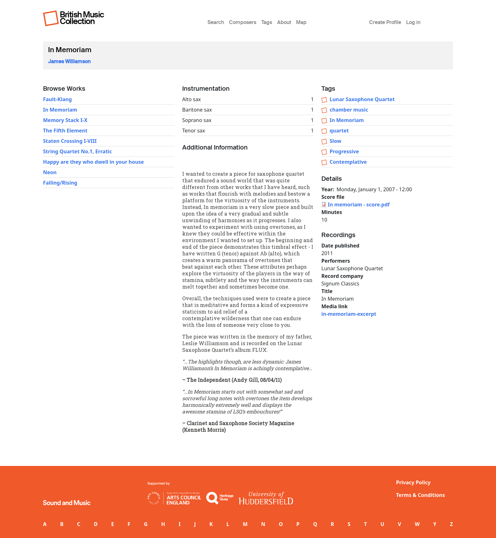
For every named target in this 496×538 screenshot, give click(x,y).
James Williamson (69, 61)
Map (301, 22)
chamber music (349, 109)
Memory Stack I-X (65, 120)
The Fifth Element (65, 130)
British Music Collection (82, 18)
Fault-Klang (57, 99)
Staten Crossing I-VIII (69, 141)
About (284, 22)
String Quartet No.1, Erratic (77, 151)
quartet (339, 130)
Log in (413, 22)
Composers (242, 22)
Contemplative (348, 161)
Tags (266, 22)
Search (216, 22)
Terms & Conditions (420, 495)
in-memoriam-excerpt (348, 313)
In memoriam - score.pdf (359, 204)
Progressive (344, 151)
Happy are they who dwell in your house (93, 161)
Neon (50, 172)
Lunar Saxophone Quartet (362, 99)
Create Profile (385, 22)
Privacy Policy (413, 482)
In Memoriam (60, 109)
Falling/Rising (60, 182)
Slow (335, 141)
